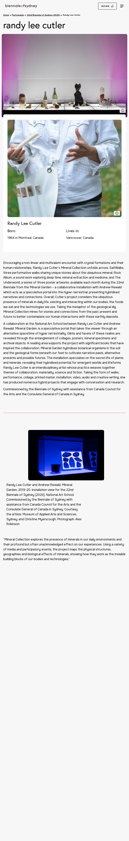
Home (6, 15)
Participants (18, 15)
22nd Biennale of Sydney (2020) (43, 15)
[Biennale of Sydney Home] (21, 6)
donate (107, 6)
